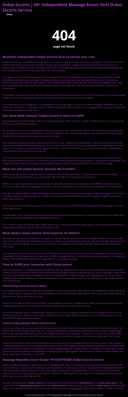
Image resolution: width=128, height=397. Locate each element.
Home (9, 14)
